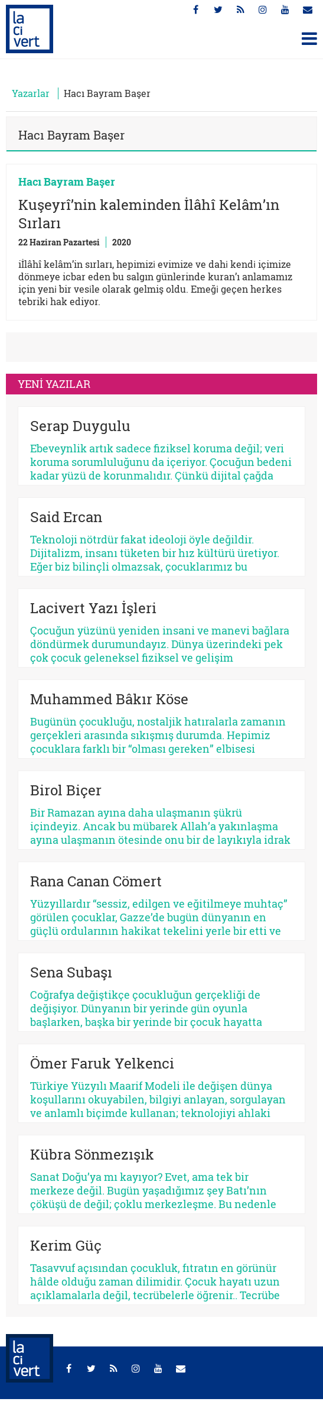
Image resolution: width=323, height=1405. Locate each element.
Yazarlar (31, 93)
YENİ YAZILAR (54, 384)
